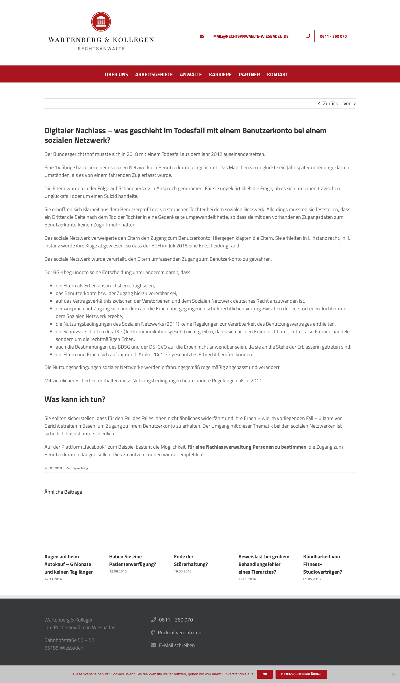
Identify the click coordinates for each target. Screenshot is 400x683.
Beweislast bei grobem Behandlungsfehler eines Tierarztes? (263, 564)
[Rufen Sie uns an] (329, 36)
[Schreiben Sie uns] (246, 36)
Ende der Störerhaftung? (191, 560)
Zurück (330, 103)
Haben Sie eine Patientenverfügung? (132, 560)
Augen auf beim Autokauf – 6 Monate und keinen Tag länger (68, 564)
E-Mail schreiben (177, 645)
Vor (346, 103)
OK (265, 674)
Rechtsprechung (77, 468)
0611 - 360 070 (176, 619)
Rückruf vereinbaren (179, 632)
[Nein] (393, 674)
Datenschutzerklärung (301, 674)
